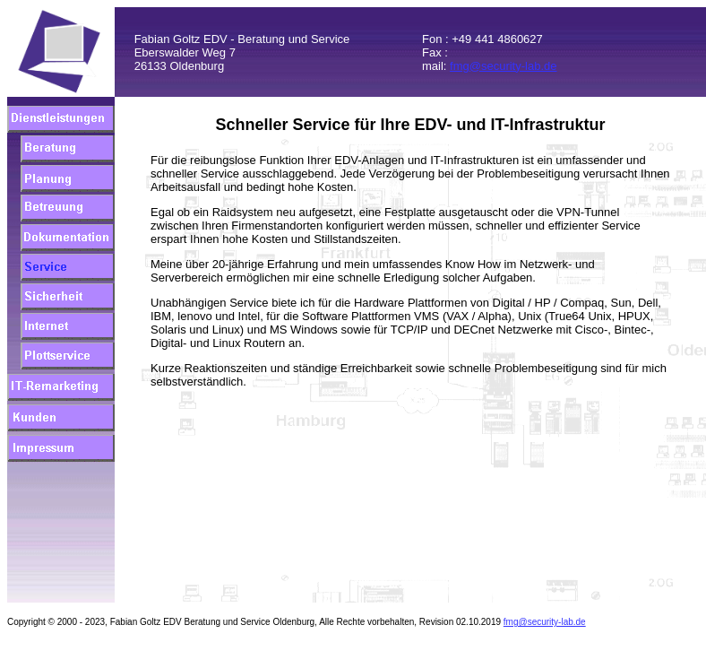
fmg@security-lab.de (503, 66)
